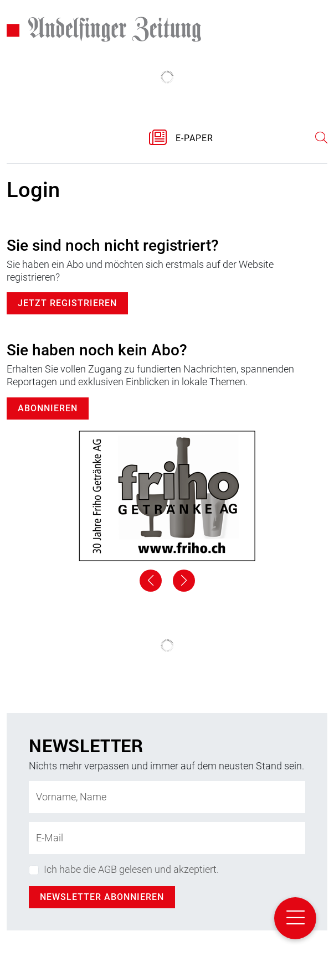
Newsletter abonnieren (102, 897)
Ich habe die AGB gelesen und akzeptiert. (131, 869)
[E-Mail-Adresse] (167, 838)
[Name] (167, 797)
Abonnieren (48, 408)
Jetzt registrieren (67, 303)
